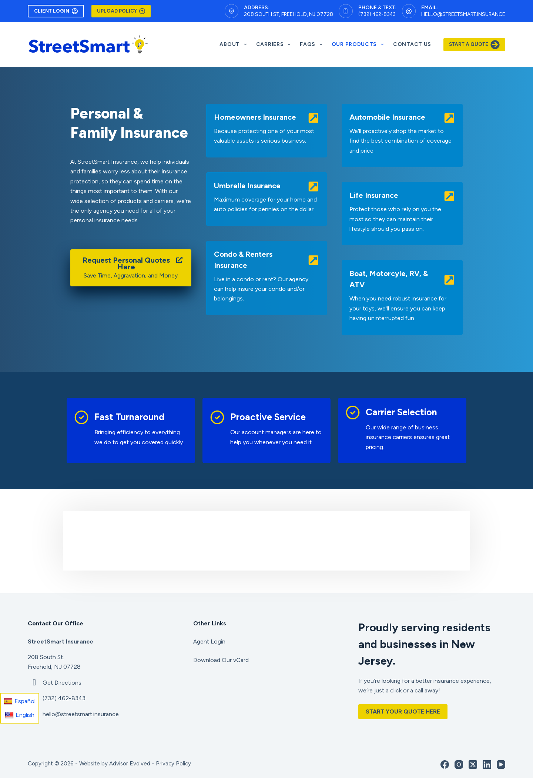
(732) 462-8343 (377, 14)
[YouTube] (501, 764)
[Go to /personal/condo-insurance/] (267, 278)
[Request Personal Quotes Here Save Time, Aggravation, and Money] (130, 267)
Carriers (275, 44)
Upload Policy (121, 11)
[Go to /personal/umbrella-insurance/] (267, 199)
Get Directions (62, 682)
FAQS (312, 44)
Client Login (56, 11)
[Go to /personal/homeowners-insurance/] (267, 130)
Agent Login (209, 641)
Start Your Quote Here (403, 711)
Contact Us (412, 44)
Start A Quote (474, 44)
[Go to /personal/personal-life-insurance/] (402, 213)
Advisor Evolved (129, 763)
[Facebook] (444, 764)
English (19, 715)
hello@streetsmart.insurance (463, 14)
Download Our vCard (221, 660)
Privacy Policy (173, 763)
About (234, 44)
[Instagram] (459, 764)
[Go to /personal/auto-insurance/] (402, 135)
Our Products (359, 44)
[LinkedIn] (487, 764)
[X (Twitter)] (473, 764)
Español (20, 701)
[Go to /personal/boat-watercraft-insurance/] (402, 297)
